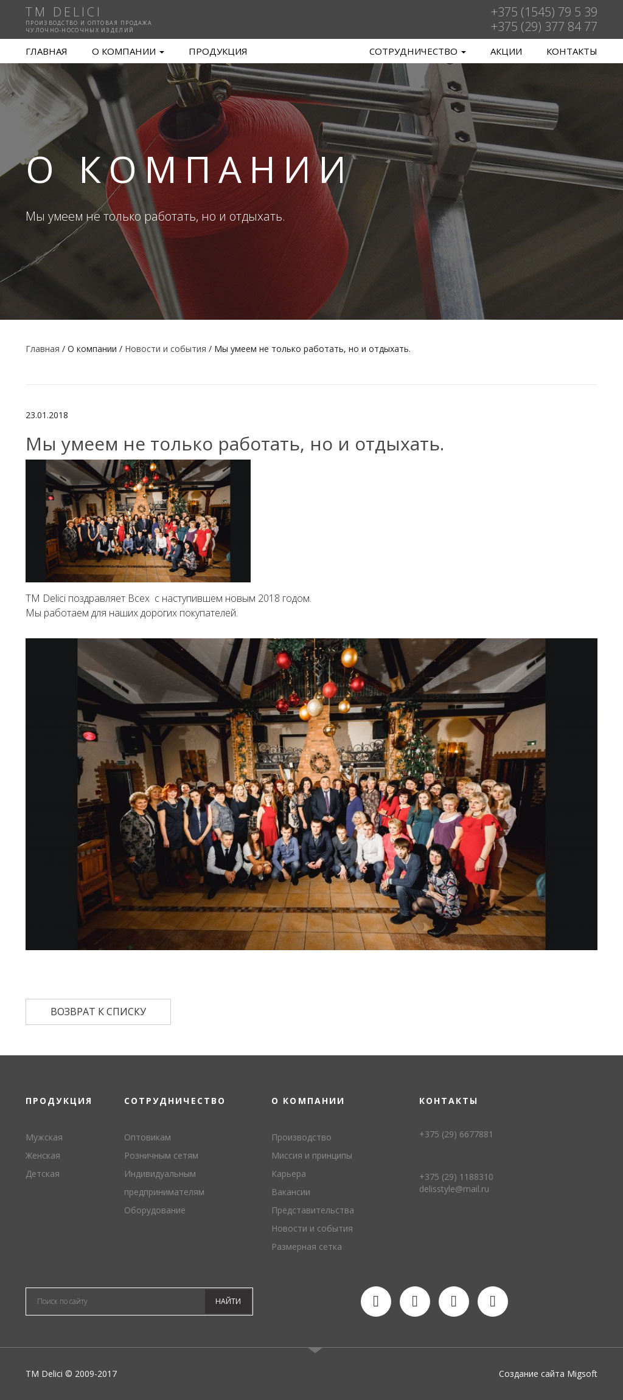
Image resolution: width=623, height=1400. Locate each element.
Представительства (312, 1210)
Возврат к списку (98, 1011)
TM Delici (311, 51)
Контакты (571, 51)
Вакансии (290, 1192)
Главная (47, 51)
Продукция (218, 51)
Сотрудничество (417, 51)
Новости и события (312, 1228)
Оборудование (155, 1210)
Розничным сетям (161, 1155)
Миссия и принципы (311, 1155)
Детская (43, 1173)
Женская (43, 1155)
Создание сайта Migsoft (548, 1373)
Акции (506, 51)
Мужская (44, 1137)
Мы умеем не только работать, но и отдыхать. (235, 443)
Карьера (288, 1173)
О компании (128, 51)
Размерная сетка (306, 1246)
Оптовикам (147, 1137)
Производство (301, 1137)
